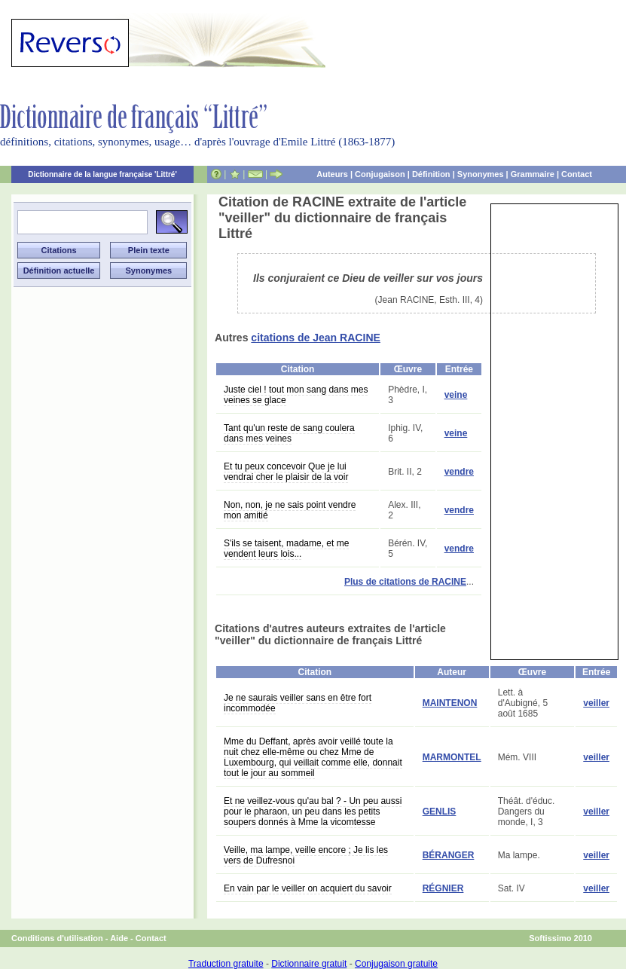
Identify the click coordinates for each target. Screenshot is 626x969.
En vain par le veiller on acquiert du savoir (308, 888)
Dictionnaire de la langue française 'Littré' (102, 174)
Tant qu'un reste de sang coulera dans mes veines (289, 433)
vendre (459, 471)
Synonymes (480, 174)
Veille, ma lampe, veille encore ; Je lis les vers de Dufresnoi (306, 855)
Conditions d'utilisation (57, 938)
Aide (119, 938)
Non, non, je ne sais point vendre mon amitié (290, 510)
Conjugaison (380, 174)
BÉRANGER (449, 855)
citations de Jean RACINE (315, 338)
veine (456, 395)
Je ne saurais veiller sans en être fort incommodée (297, 703)
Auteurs (332, 174)
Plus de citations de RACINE (405, 581)
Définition (431, 174)
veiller (596, 703)
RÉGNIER (443, 888)
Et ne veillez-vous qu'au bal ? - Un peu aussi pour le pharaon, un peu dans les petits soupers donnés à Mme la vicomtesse (313, 811)
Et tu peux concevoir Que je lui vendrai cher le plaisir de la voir (286, 471)
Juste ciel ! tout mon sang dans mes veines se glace (296, 394)
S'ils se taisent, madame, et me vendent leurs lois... (286, 548)
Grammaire (532, 174)
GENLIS (440, 811)
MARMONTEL (452, 757)
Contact (576, 174)
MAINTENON (450, 703)
